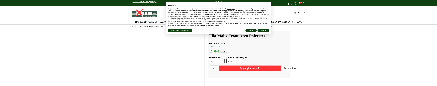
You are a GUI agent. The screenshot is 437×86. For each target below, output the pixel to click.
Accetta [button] (263, 30)
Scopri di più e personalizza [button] (180, 30)
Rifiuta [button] (251, 30)
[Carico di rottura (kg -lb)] (234, 61)
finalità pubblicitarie (256, 14)
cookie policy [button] (262, 11)
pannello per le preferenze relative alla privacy (205, 25)
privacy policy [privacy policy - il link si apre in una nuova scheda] (231, 9)
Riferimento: (213, 43)
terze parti (197, 12)
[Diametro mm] (217, 61)
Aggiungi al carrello (250, 68)
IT (302, 3)
